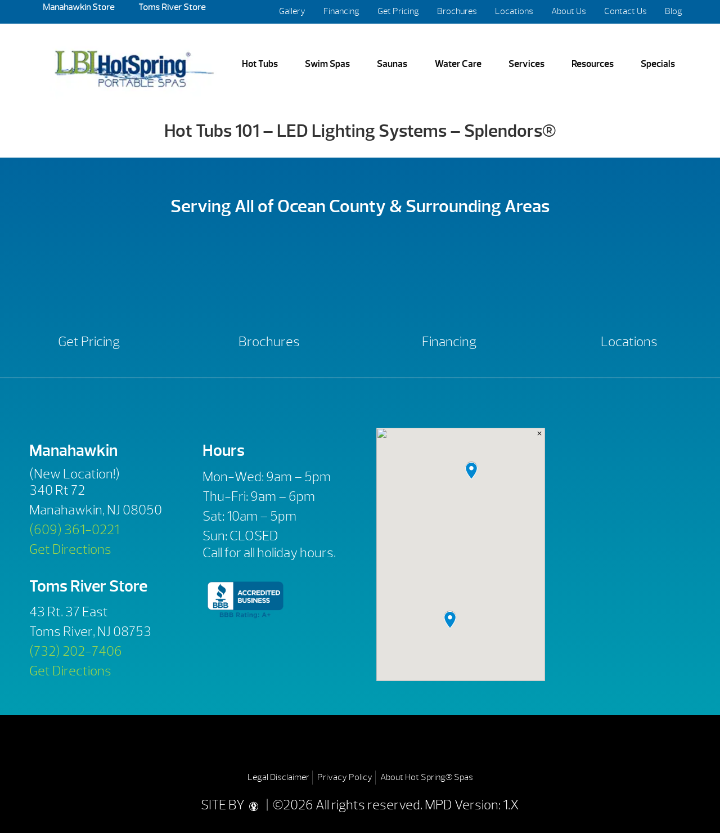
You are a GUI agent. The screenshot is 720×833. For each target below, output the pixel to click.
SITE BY (232, 804)
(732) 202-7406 (75, 651)
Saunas (392, 63)
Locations (514, 11)
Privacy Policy (344, 777)
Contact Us (625, 11)
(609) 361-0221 (74, 529)
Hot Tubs (260, 63)
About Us (568, 11)
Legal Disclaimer (278, 777)
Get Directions (70, 549)
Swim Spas (327, 63)
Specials (658, 63)
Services (526, 63)
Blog (673, 11)
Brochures (457, 11)
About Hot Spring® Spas (426, 777)
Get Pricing (398, 11)
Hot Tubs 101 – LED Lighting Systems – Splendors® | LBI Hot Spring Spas (134, 64)
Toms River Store (171, 7)
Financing (341, 11)
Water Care (458, 63)
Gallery (292, 11)
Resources (593, 63)
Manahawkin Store (78, 7)
